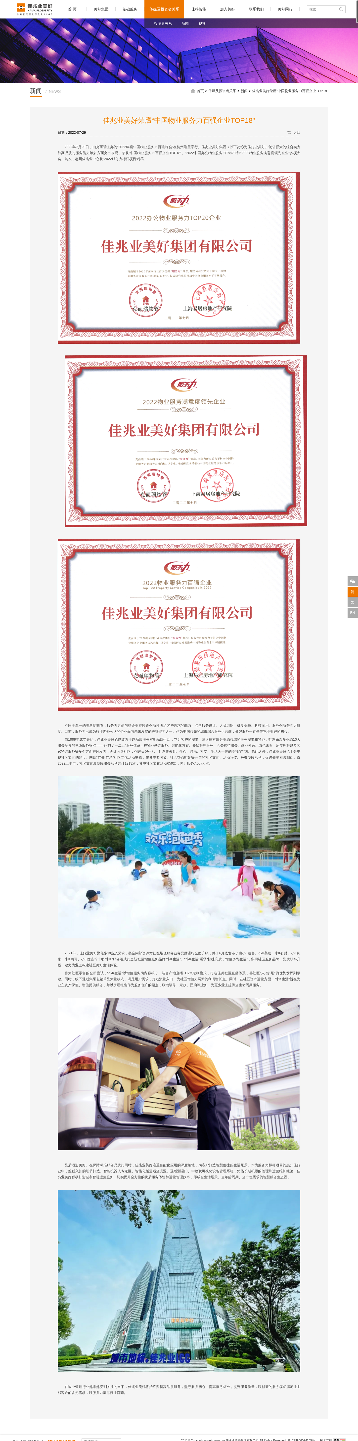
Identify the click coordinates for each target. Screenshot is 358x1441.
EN (352, 613)
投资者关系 (163, 23)
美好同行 (285, 9)
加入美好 (227, 9)
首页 (200, 91)
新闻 (185, 23)
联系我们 (256, 9)
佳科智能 (198, 9)
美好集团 (101, 9)
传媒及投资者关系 (164, 9)
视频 (202, 23)
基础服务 (130, 9)
